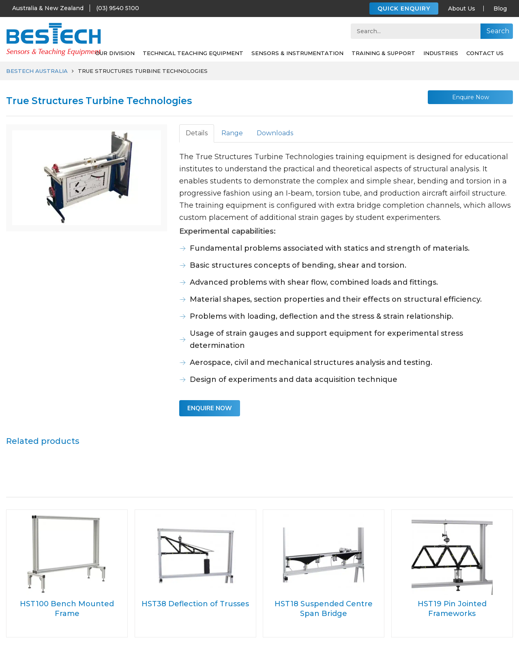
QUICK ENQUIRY (403, 8)
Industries (440, 53)
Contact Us (485, 53)
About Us (461, 8)
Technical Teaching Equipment (193, 53)
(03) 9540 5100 (117, 8)
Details (197, 133)
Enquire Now (470, 97)
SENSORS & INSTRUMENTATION (297, 53)
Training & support (383, 53)
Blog (500, 8)
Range (232, 133)
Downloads (275, 133)
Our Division (115, 53)
